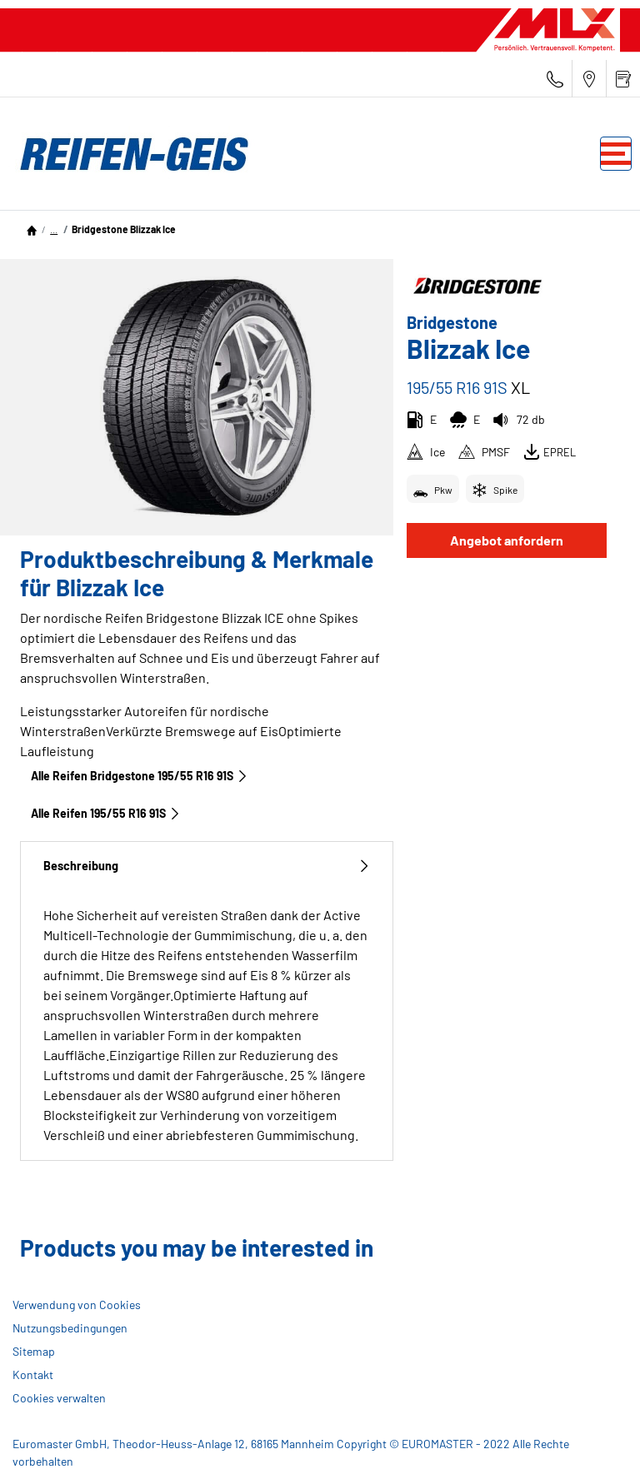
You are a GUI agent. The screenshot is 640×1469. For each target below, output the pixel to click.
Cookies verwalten (59, 1398)
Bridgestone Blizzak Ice (124, 229)
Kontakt (32, 1374)
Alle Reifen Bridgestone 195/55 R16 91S (139, 776)
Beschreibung (206, 866)
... (54, 229)
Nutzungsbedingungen (70, 1328)
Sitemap (33, 1351)
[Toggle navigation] (616, 154)
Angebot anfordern (506, 540)
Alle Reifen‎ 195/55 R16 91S (106, 813)
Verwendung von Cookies (76, 1304)
